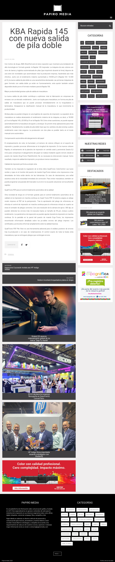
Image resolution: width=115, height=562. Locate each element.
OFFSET (91, 81)
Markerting (85, 77)
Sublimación (96, 91)
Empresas (102, 52)
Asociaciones (101, 43)
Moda (83, 81)
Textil (83, 96)
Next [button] (73, 475)
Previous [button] (5, 475)
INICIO (57, 554)
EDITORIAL (92, 52)
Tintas (91, 96)
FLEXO (93, 57)
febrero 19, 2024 (86, 176)
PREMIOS (92, 86)
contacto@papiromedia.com (39, 527)
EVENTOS (84, 57)
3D (82, 43)
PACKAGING (100, 81)
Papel (83, 86)
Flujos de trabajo (88, 62)
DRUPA (83, 52)
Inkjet (83, 72)
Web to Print (102, 96)
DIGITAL (95, 47)
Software (85, 91)
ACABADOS (89, 43)
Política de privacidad (106, 560)
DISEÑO (103, 47)
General (11, 254)
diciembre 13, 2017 (86, 208)
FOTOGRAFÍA (102, 62)
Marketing (97, 77)
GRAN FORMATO (96, 67)
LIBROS (99, 72)
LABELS (91, 72)
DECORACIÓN (85, 47)
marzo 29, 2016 (9, 59)
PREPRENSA (102, 86)
